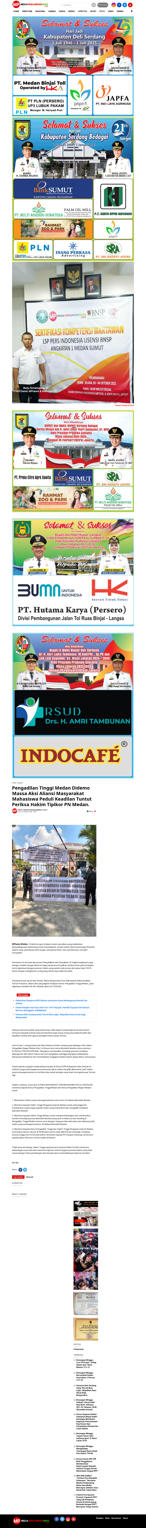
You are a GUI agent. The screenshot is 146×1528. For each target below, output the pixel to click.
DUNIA (62, 11)
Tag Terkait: (18, 1177)
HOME (16, 11)
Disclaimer (116, 1518)
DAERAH (52, 11)
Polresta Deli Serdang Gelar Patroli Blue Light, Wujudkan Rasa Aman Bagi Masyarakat (86, 1390)
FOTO (102, 11)
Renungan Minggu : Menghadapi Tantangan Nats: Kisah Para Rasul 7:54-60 (86, 1450)
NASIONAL (40, 11)
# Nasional (78, 1349)
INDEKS (120, 11)
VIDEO (111, 11)
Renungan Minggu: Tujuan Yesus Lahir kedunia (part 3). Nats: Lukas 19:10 (86, 1437)
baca (90, 811)
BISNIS (71, 11)
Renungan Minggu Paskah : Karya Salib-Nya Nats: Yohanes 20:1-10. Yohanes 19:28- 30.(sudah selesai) (86, 1405)
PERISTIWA (27, 11)
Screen (103, 4)
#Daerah (29, 1177)
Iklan (125, 1518)
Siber (107, 1518)
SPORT (93, 11)
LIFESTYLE (82, 11)
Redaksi (99, 1518)
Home (14, 783)
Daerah (20, 783)
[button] (131, 10)
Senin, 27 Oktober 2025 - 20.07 (27, 812)
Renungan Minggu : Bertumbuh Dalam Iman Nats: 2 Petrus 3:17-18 (85, 1376)
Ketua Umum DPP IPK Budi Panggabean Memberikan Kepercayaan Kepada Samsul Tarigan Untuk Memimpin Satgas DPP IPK (88, 1465)
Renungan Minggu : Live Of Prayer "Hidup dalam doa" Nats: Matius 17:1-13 (86, 1363)
